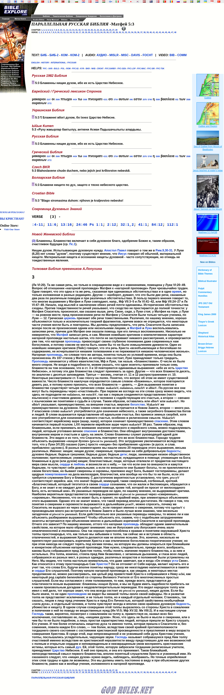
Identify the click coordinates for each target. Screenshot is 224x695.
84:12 (157, 225)
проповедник (77, 595)
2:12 (111, 225)
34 (132, 32)
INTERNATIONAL (58, 63)
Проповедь (40, 362)
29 (117, 32)
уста (175, 562)
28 (116, 30)
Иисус (122, 255)
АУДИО (102, 55)
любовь (79, 465)
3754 (116, 100)
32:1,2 (127, 225)
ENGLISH (35, 63)
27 (113, 30)
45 (166, 32)
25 (107, 30)
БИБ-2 (53, 55)
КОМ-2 (75, 55)
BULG (56, 69)
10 (61, 30)
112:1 (172, 225)
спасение (161, 422)
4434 (75, 100)
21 (95, 30)
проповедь (73, 342)
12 (67, 30)
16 (79, 30)
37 (141, 32)
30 (120, 32)
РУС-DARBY (110, 69)
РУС (45, 69)
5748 (150, 100)
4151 (105, 100)
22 (98, 30)
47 (172, 32)
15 (76, 30)
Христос (102, 565)
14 (73, 30)
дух (78, 648)
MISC (125, 55)
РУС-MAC (141, 69)
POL (63, 69)
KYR (82, 69)
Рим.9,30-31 (164, 251)
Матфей (136, 329)
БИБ (43, 55)
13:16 (66, 225)
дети (123, 455)
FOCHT (148, 55)
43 (160, 32)
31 (123, 32)
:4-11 (37, 225)
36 (138, 32)
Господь (38, 615)
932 (176, 100)
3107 (49, 100)
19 (89, 30)
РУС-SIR (151, 69)
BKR (88, 69)
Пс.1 (72, 245)
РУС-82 (75, 69)
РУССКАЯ (72, 63)
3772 (49, 103)
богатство (137, 406)
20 (92, 30)
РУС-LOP (131, 69)
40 (151, 32)
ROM (68, 69)
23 (101, 30)
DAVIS (135, 55)
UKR (50, 69)
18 (86, 30)
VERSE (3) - (47, 217)
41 (154, 32)
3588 (58, 100)
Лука (148, 329)
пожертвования (56, 475)
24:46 (81, 225)
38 (144, 32)
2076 (145, 100)
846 (131, 100)
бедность (173, 452)
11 (64, 30)
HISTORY (45, 63)
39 (148, 32)
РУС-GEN (122, 69)
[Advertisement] (15, 152)
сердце (65, 465)
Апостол (110, 251)
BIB (172, 55)
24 (104, 30)
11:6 (51, 225)
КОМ (64, 55)
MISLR (114, 55)
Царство (181, 369)
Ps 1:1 (96, 225)
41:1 (142, 225)
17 (82, 30)
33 (129, 32)
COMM (182, 55)
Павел (121, 251)
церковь (70, 319)
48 (175, 32)
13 (70, 30)
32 (126, 32)
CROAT (100, 69)
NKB (93, 69)
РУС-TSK (160, 69)
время (176, 293)
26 (110, 30)
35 (135, 32)
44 (163, 32)
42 (157, 32)
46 (169, 32)
